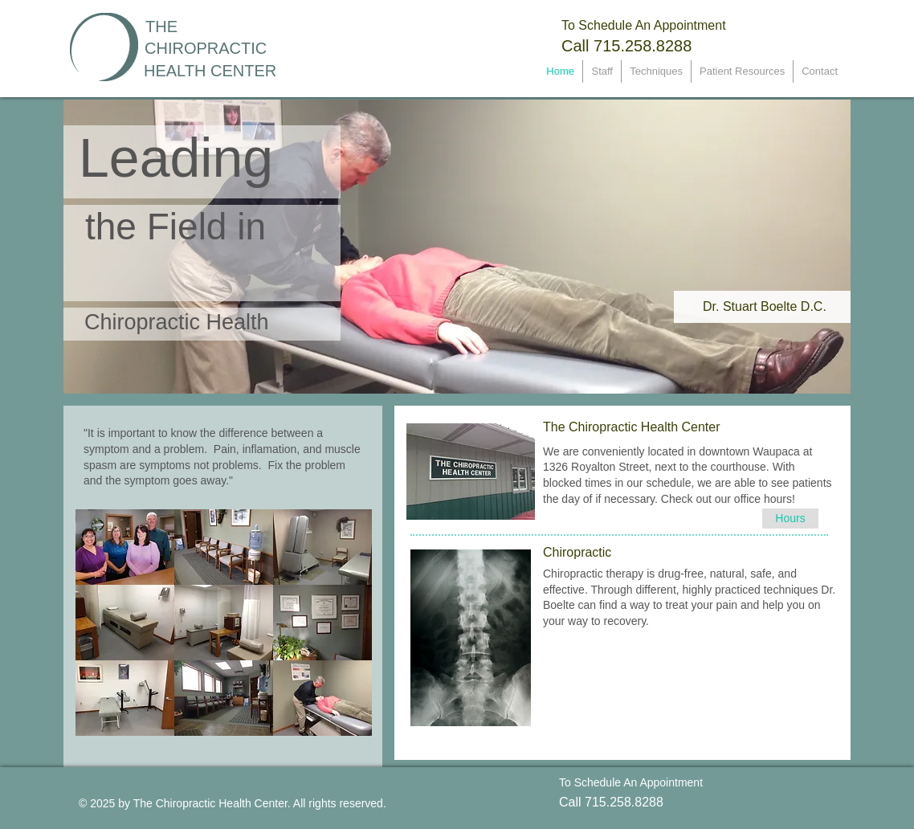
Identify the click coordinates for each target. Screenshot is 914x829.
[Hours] (790, 518)
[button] (124, 547)
